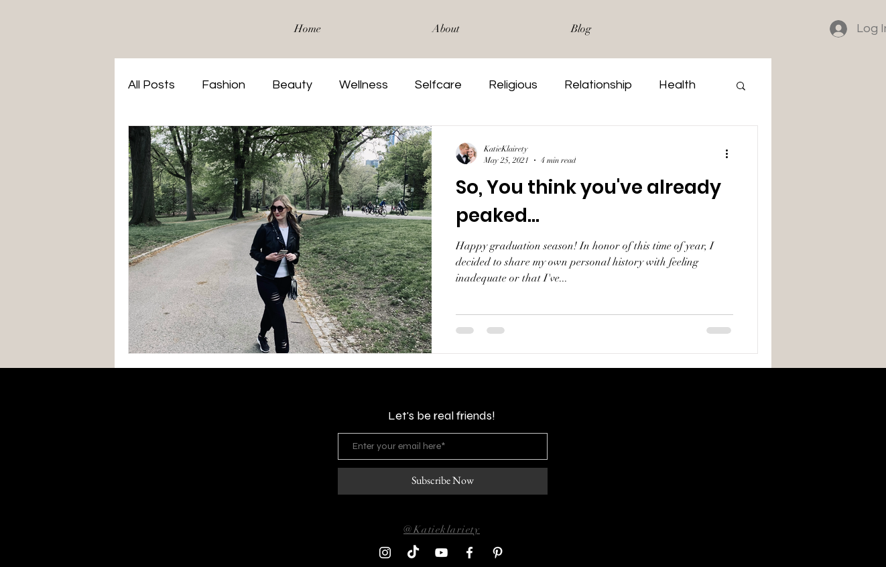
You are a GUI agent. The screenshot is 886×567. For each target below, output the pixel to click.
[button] (741, 87)
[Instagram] (385, 552)
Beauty (292, 84)
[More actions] (731, 153)
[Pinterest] (497, 552)
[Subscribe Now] (443, 481)
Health (677, 84)
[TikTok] (413, 552)
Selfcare (438, 84)
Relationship (598, 84)
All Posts (151, 84)
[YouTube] (441, 552)
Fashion (223, 84)
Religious (513, 84)
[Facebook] (469, 552)
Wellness (363, 84)
